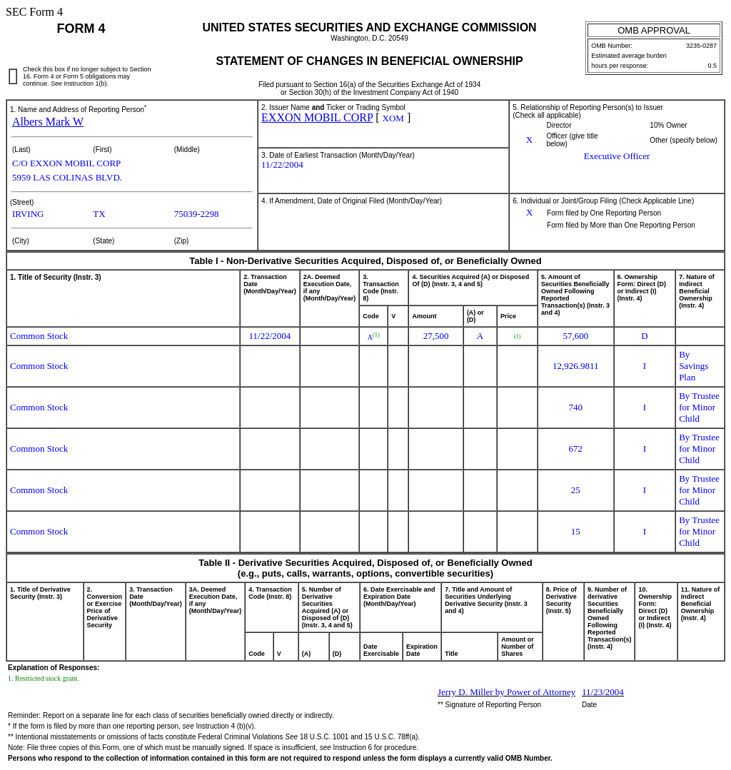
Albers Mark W (48, 122)
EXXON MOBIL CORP (317, 117)
